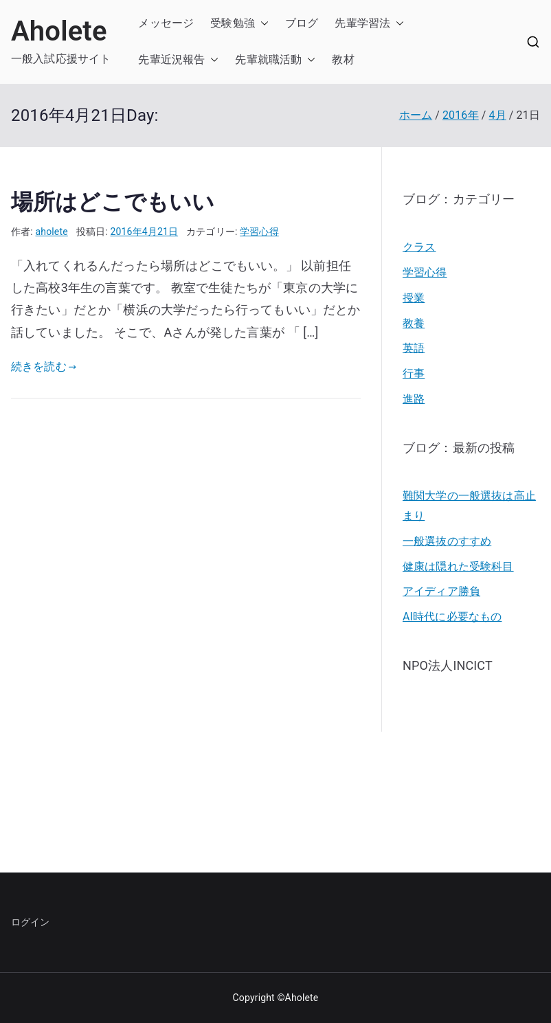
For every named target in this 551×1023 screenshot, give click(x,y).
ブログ (301, 23)
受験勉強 (232, 23)
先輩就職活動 (268, 59)
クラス (419, 247)
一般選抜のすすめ (447, 541)
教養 (414, 323)
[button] (262, 24)
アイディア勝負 (441, 591)
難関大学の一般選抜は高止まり (469, 505)
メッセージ (166, 23)
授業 (414, 297)
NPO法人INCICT (448, 665)
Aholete (59, 31)
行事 (414, 373)
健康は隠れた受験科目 (458, 566)
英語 (414, 348)
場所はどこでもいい (112, 202)
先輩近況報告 (171, 59)
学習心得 (259, 231)
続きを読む (43, 366)
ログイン (30, 922)
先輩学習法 (362, 23)
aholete (52, 231)
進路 (414, 398)
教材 (343, 59)
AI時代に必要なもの (452, 616)
